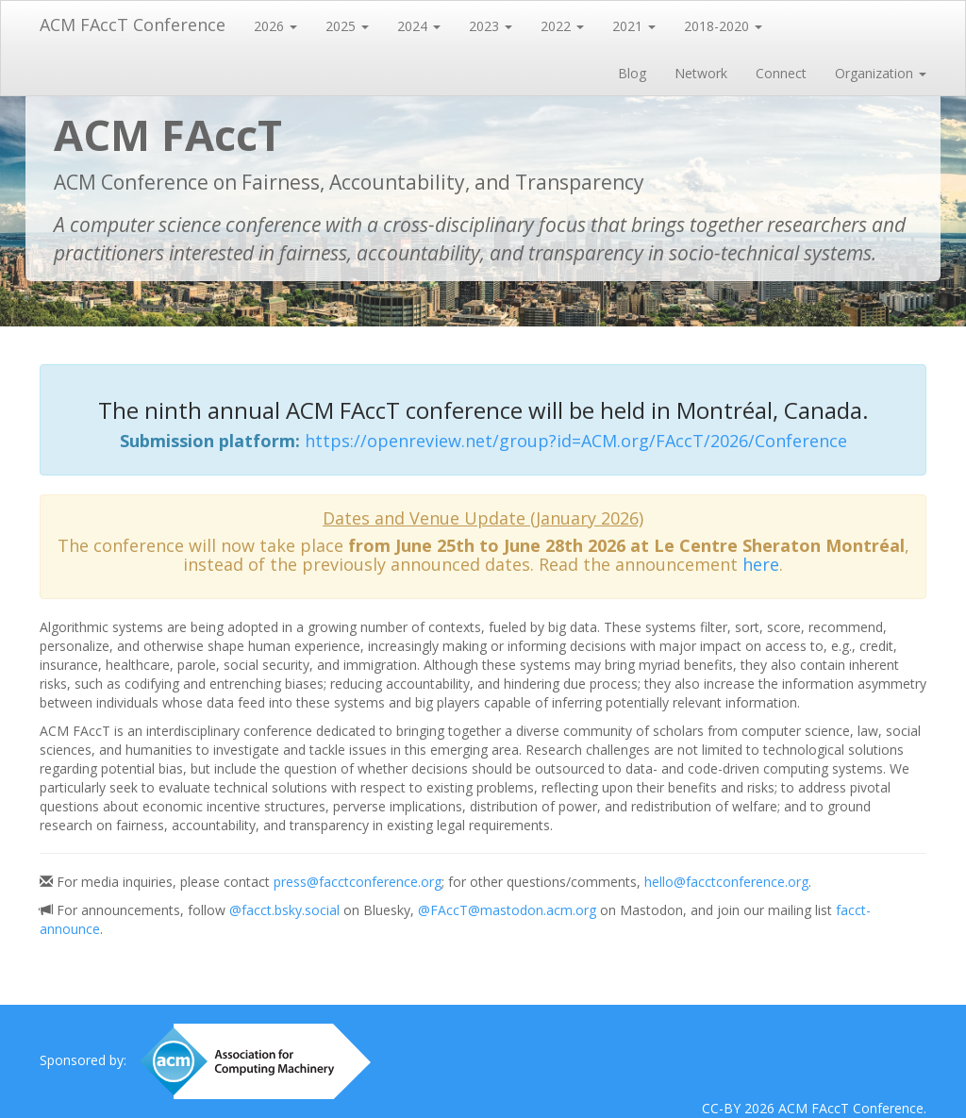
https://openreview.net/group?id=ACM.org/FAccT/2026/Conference (576, 440)
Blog (632, 73)
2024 (419, 26)
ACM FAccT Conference (132, 24)
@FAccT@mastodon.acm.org (507, 910)
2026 (275, 26)
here (760, 564)
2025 (347, 26)
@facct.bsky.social (284, 910)
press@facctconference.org (357, 882)
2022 (562, 26)
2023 (490, 26)
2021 (634, 26)
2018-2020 (723, 26)
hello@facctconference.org (726, 882)
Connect (781, 73)
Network (701, 73)
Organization (880, 73)
